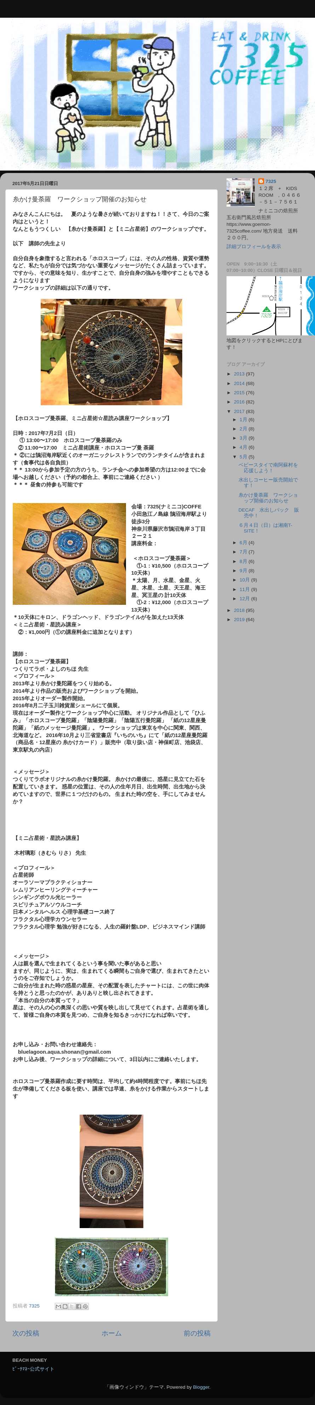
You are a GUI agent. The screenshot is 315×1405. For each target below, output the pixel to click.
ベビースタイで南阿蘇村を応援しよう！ (268, 467)
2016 (240, 402)
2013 (240, 374)
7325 (270, 181)
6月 (244, 542)
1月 (244, 419)
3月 (244, 438)
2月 (244, 428)
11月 (245, 589)
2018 (240, 610)
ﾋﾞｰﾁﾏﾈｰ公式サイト (33, 1369)
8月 (244, 561)
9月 (244, 570)
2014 (240, 383)
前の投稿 (197, 1333)
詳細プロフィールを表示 (254, 246)
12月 (245, 598)
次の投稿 (25, 1333)
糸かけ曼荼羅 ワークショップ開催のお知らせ (268, 497)
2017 (240, 411)
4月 (244, 447)
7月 (244, 551)
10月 (245, 579)
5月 (244, 456)
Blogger (201, 1387)
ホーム (112, 1333)
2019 (240, 619)
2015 (240, 392)
